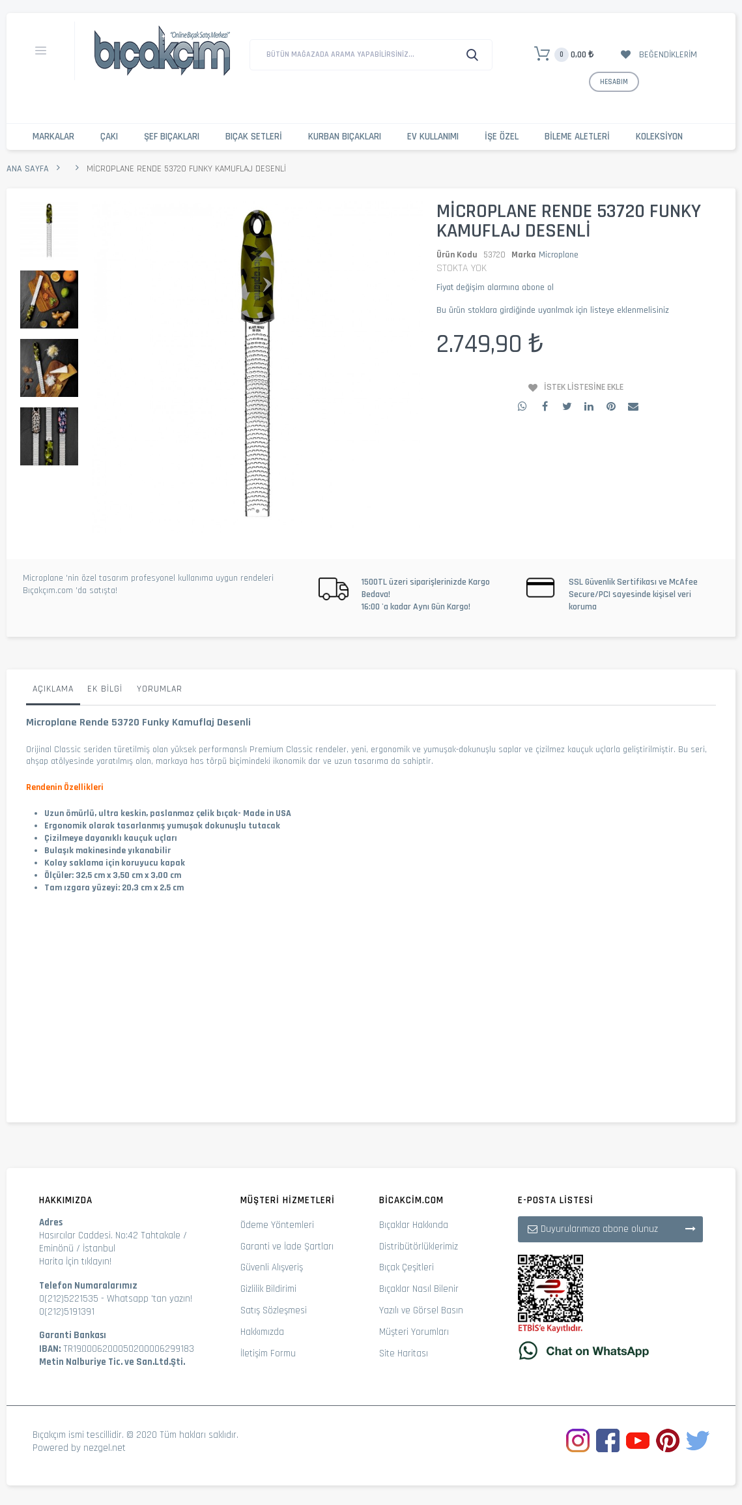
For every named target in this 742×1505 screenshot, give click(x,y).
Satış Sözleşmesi (273, 1310)
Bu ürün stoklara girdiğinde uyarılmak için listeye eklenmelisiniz (552, 310)
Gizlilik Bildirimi (268, 1289)
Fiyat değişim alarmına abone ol (495, 287)
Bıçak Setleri (253, 136)
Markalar (53, 136)
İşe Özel (502, 136)
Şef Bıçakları (171, 136)
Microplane (558, 255)
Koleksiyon (659, 136)
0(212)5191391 (66, 1312)
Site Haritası (403, 1353)
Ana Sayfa (28, 169)
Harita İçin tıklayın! (75, 1261)
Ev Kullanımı (433, 136)
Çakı (109, 136)
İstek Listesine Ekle (583, 387)
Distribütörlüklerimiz (418, 1246)
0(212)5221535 (68, 1299)
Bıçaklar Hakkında (413, 1225)
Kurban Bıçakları (344, 136)
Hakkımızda (262, 1332)
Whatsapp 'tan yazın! (149, 1299)
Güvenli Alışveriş (271, 1267)
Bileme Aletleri (577, 136)
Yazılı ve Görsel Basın (421, 1310)
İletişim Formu (268, 1353)
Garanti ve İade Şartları (287, 1246)
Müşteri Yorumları (414, 1332)
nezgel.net (104, 1448)
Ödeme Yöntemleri (277, 1225)
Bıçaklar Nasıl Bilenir (419, 1289)
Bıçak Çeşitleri (406, 1267)
